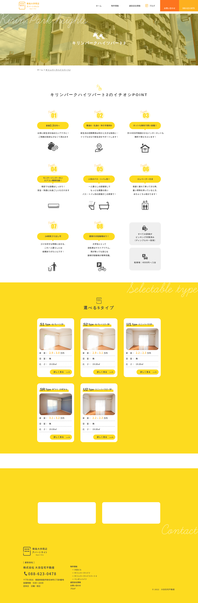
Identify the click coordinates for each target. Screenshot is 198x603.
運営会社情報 (75, 582)
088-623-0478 (42, 573)
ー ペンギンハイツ (79, 579)
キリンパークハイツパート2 (58, 69)
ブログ (73, 588)
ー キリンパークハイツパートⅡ (84, 576)
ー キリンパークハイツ (81, 573)
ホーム (40, 69)
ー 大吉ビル (76, 569)
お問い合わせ (75, 585)
